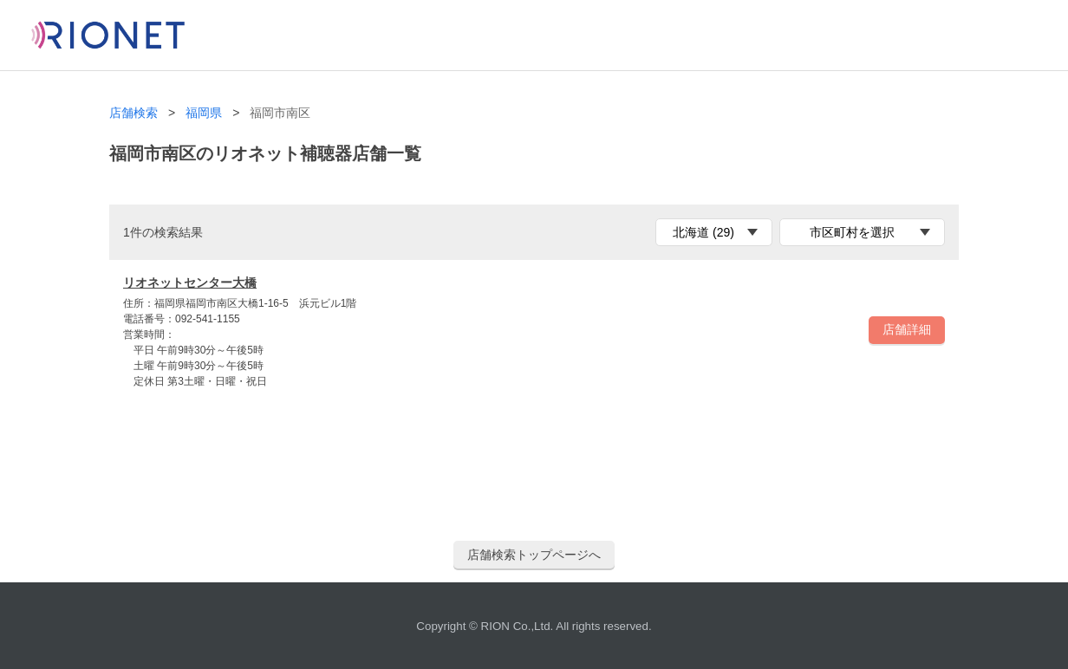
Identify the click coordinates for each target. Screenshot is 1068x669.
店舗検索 (133, 113)
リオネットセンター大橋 (190, 282)
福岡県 (204, 113)
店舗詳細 (906, 329)
